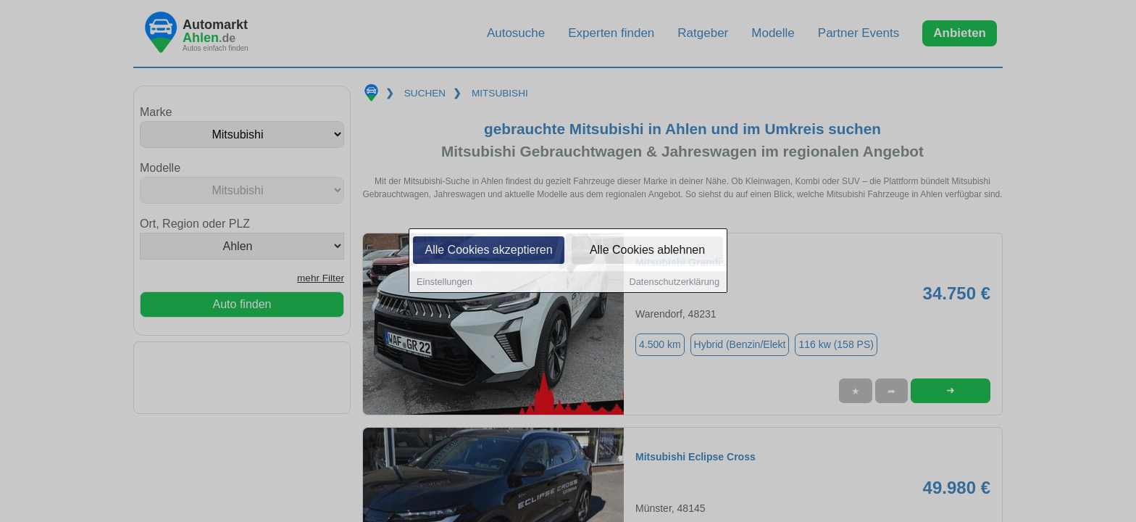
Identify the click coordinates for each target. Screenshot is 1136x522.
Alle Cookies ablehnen (647, 251)
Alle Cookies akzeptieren (488, 251)
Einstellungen (444, 283)
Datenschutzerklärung (674, 283)
